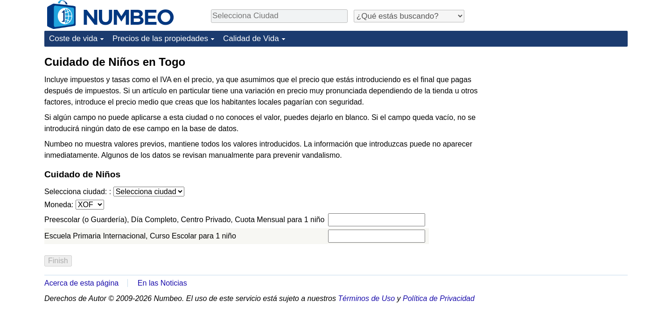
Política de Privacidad (439, 298)
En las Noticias (162, 283)
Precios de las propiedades (160, 38)
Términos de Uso (366, 298)
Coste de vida (73, 38)
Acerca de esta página (81, 283)
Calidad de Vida (251, 38)
